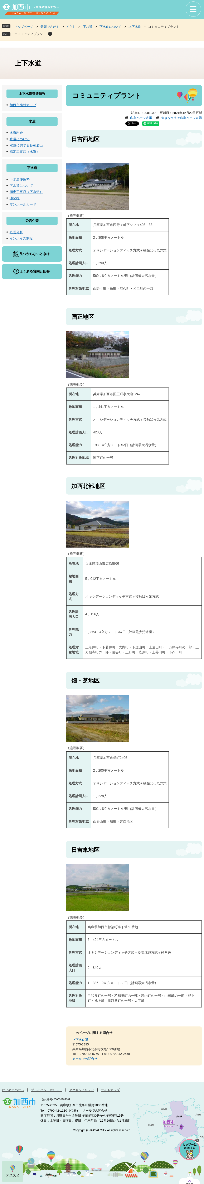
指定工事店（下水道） (26, 192)
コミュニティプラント (30, 34)
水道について (20, 139)
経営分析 (16, 232)
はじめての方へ (13, 1090)
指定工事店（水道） (25, 151)
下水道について (110, 26)
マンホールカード (23, 204)
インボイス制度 (21, 238)
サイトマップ (110, 1090)
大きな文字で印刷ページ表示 (181, 118)
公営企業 (32, 220)
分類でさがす (49, 26)
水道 (32, 121)
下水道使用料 (20, 179)
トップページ (24, 26)
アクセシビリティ (81, 1090)
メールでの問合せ (84, 1058)
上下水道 (134, 26)
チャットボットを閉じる (197, 1140)
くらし (71, 26)
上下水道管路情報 (32, 93)
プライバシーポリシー (46, 1090)
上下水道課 (80, 1039)
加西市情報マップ (23, 105)
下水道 (87, 26)
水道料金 (16, 133)
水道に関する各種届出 (26, 145)
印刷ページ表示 (141, 118)
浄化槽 (15, 198)
